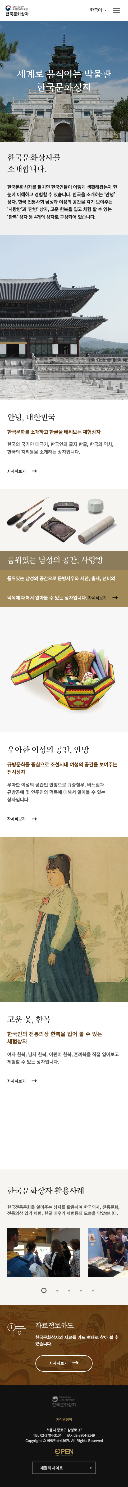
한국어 (96, 10)
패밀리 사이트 (51, 1468)
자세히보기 (16, 471)
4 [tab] (81, 1290)
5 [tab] (93, 1290)
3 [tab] (69, 1290)
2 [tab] (57, 1290)
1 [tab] (44, 1290)
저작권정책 (64, 1419)
